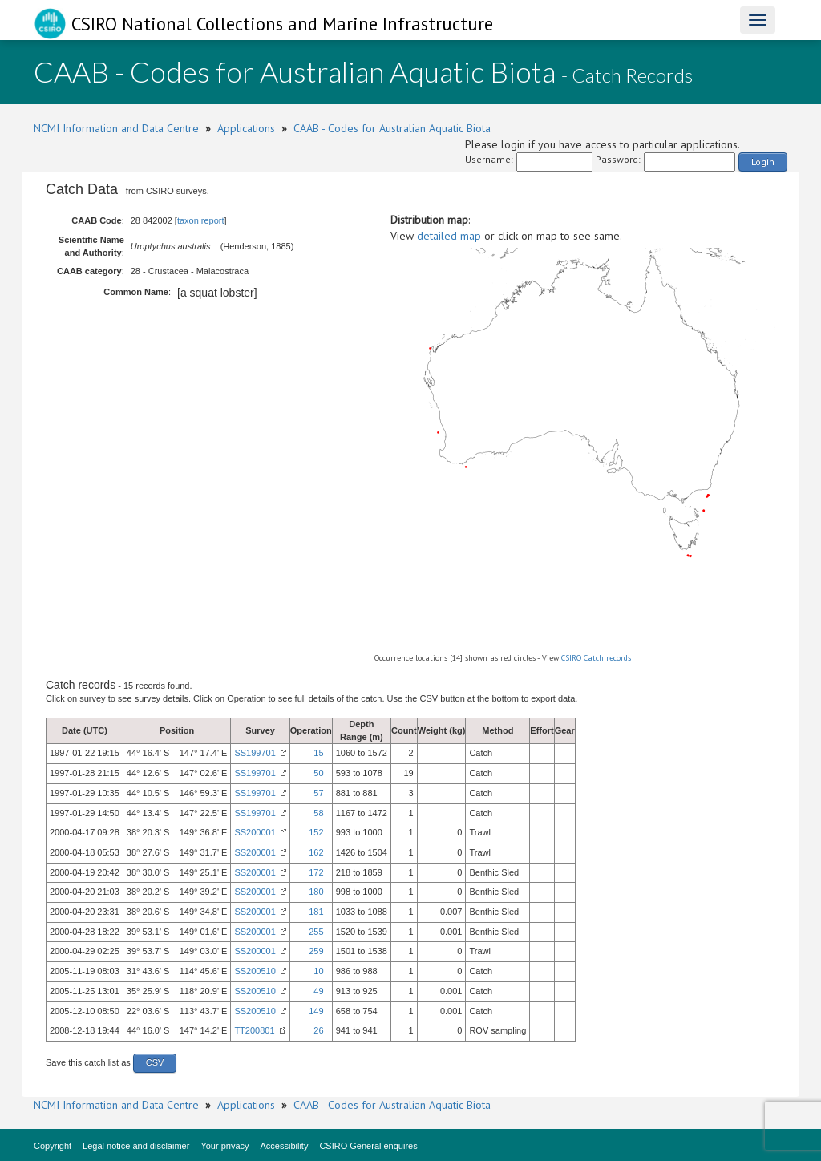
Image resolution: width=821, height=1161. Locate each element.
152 (316, 832)
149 (316, 1011)
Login (762, 162)
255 (316, 931)
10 (318, 971)
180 (316, 891)
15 (318, 753)
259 (316, 951)
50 (318, 773)
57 (318, 793)
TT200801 (254, 1030)
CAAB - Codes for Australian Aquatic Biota (392, 128)
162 (316, 852)
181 (316, 911)
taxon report (200, 220)
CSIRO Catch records (596, 658)
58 (318, 813)
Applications (246, 128)
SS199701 (254, 753)
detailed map (449, 236)
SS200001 (254, 832)
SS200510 (254, 971)
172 (316, 872)
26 (318, 1030)
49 (318, 991)
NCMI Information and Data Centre (116, 128)
